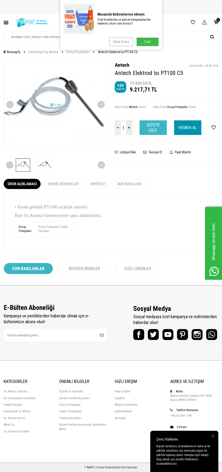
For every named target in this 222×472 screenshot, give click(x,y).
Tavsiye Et (152, 152)
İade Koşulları (129, 184)
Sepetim (120, 398)
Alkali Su (9, 424)
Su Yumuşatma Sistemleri (20, 398)
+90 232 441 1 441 (181, 415)
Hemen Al (187, 127)
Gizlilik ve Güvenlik (71, 391)
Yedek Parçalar (13, 404)
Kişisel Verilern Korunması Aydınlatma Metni (82, 427)
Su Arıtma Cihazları (15, 391)
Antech (122, 65)
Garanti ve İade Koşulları (74, 398)
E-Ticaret (98, 467)
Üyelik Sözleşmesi (70, 411)
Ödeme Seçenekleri (63, 184)
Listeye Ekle (125, 152)
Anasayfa (12, 52)
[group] (55, 104)
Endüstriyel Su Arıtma (43, 52)
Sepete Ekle (153, 127)
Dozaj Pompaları (78, 52)
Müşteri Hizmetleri (126, 404)
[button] (10, 104)
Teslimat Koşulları (70, 418)
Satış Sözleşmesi (69, 404)
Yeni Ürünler (122, 391)
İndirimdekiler (123, 411)
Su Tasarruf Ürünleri (16, 431)
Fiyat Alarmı (180, 152)
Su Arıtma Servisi (14, 418)
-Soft (88, 467)
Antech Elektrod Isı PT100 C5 (118, 52)
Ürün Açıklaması (22, 184)
